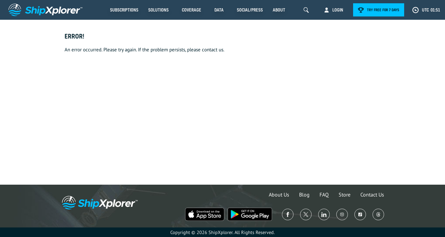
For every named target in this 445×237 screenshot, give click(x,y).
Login (337, 10)
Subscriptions (124, 10)
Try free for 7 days (383, 10)
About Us (279, 194)
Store (344, 194)
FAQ (324, 194)
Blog (304, 194)
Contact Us (372, 194)
